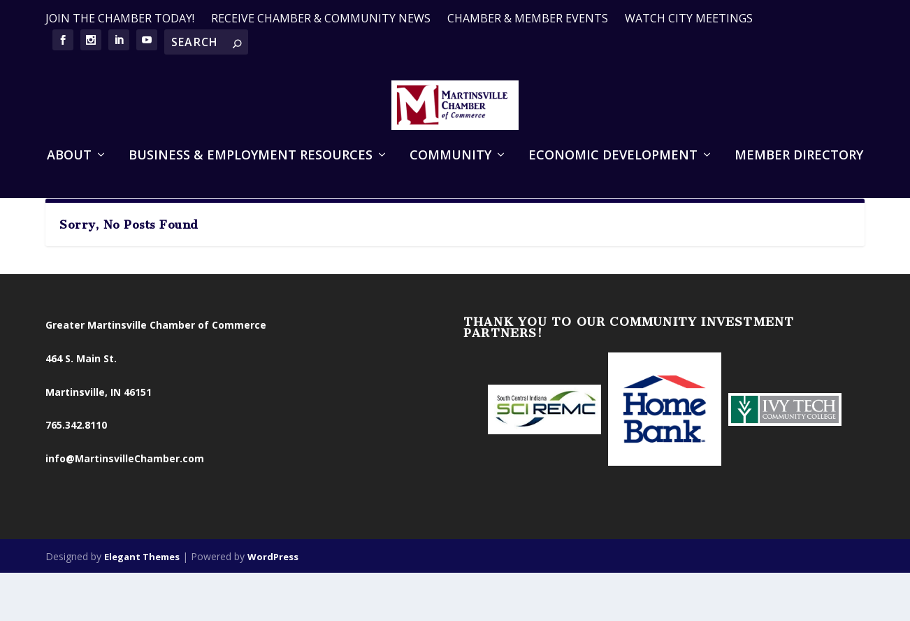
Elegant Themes (142, 601)
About (69, 173)
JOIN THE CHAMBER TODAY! (119, 18)
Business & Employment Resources (251, 173)
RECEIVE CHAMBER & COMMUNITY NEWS (321, 18)
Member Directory (799, 173)
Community (450, 173)
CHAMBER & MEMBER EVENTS (527, 18)
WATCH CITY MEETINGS (689, 18)
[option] (544, 455)
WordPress (272, 601)
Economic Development (613, 173)
